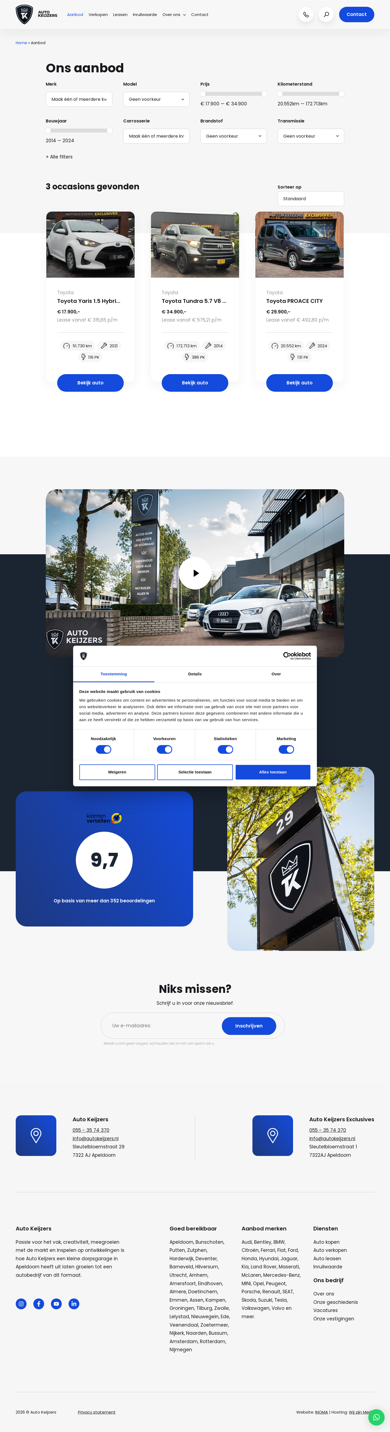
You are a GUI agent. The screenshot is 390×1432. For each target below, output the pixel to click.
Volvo (278, 1308)
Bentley (262, 1242)
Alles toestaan (273, 772)
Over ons (174, 14)
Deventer (206, 1258)
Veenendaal (184, 1325)
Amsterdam (184, 1341)
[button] (376, 1417)
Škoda (249, 1300)
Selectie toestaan (195, 772)
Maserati (289, 1266)
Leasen (120, 14)
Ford (293, 1250)
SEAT (287, 1291)
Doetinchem (202, 1291)
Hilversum (206, 1266)
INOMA (321, 1412)
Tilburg (204, 1308)
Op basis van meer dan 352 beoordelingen (104, 901)
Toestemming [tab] (113, 674)
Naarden (196, 1333)
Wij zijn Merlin (361, 1412)
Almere (178, 1291)
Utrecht (178, 1275)
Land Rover (264, 1266)
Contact (200, 14)
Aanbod (75, 14)
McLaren (251, 1275)
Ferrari (268, 1250)
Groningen (182, 1308)
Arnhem (198, 1275)
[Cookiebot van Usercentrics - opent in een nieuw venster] (287, 656)
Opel (258, 1283)
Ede (225, 1316)
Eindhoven (210, 1283)
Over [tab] (276, 674)
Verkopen (98, 14)
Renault (271, 1291)
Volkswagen (255, 1308)
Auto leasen (327, 1258)
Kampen (215, 1300)
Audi (247, 1242)
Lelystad (179, 1316)
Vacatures (325, 1310)
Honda (249, 1258)
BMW (279, 1242)
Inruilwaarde (145, 14)
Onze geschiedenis (335, 1302)
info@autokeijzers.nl (96, 1138)
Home (21, 43)
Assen (196, 1300)
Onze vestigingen (333, 1319)
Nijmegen (181, 1349)
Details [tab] (195, 674)
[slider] (203, 93)
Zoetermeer (214, 1325)
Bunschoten (209, 1242)
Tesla (280, 1300)
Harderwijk (181, 1258)
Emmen (178, 1300)
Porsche (251, 1291)
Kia (245, 1266)
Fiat (281, 1250)
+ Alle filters (59, 157)
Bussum (218, 1333)
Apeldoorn (181, 1242)
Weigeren (117, 772)
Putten (177, 1250)
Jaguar (289, 1258)
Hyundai (268, 1258)
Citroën (250, 1250)
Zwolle (221, 1308)
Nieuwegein (205, 1316)
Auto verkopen (330, 1250)
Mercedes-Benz (281, 1275)
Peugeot (276, 1283)
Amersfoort (183, 1283)
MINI (246, 1283)
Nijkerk (177, 1333)
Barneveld (181, 1266)
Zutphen (197, 1250)
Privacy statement (97, 1412)
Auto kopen (326, 1242)
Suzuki (265, 1300)
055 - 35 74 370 (91, 1130)
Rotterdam (212, 1341)
